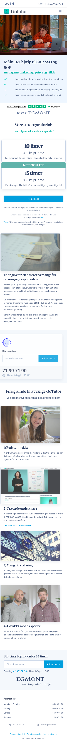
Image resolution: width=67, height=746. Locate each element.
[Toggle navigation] (59, 11)
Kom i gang (33, 199)
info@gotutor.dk (47, 726)
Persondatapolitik (17, 735)
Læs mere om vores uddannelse (18, 526)
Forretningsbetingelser (36, 735)
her (42, 218)
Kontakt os (53, 735)
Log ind (9, 3)
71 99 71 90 (20, 672)
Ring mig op (38, 359)
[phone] (24, 665)
